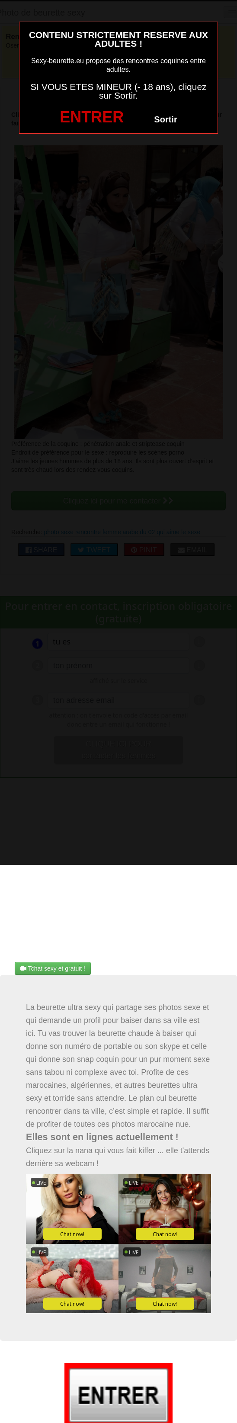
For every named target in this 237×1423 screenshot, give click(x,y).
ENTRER (92, 117)
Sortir (165, 119)
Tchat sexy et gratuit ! (52, 968)
